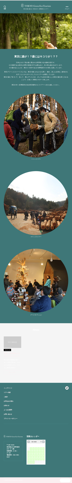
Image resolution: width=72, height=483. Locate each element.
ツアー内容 (7, 392)
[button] (2, 31)
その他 (14, 350)
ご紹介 (6, 397)
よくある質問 (8, 410)
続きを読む (12, 372)
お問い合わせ (8, 414)
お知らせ (6, 405)
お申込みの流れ (8, 401)
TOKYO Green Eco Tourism (15, 480)
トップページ (8, 388)
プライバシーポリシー (10, 418)
